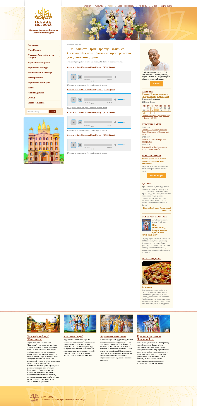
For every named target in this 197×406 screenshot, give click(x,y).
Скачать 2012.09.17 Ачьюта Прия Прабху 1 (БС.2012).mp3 (91, 67)
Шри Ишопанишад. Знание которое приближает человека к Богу (154, 230)
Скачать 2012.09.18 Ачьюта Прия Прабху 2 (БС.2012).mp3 (91, 90)
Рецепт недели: (151, 259)
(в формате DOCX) (149, 118)
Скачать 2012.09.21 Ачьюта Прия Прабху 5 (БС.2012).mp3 (91, 135)
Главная (87, 6)
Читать (156, 84)
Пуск (73, 77)
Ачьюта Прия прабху (75, 62)
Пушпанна (147, 287)
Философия (33, 45)
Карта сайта (166, 6)
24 (152, 110)
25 (157, 110)
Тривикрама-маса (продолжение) (155, 95)
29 (144, 113)
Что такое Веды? (73, 336)
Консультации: (151, 156)
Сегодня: (147, 92)
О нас (154, 6)
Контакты (143, 6)
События (99, 6)
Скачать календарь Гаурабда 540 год (156, 116)
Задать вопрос (156, 175)
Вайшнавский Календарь (40, 73)
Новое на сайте (151, 124)
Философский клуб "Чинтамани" (38, 338)
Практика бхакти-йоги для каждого (41, 56)
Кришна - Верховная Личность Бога (149, 338)
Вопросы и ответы (126, 6)
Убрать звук (115, 77)
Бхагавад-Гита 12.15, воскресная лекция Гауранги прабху (154, 148)
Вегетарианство (35, 78)
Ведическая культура (38, 68)
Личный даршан (36, 93)
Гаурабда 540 (163, 96)
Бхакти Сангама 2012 (93, 62)
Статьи (31, 98)
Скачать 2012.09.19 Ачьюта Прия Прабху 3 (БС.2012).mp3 (91, 112)
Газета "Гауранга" (37, 103)
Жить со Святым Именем (113, 62)
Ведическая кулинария (39, 83)
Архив (110, 6)
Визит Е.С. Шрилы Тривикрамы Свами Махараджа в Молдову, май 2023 (155, 132)
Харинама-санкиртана (39, 63)
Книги (31, 88)
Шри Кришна (34, 50)
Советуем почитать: (155, 217)
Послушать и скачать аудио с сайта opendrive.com (87, 85)
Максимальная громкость (92, 81)
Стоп (80, 77)
